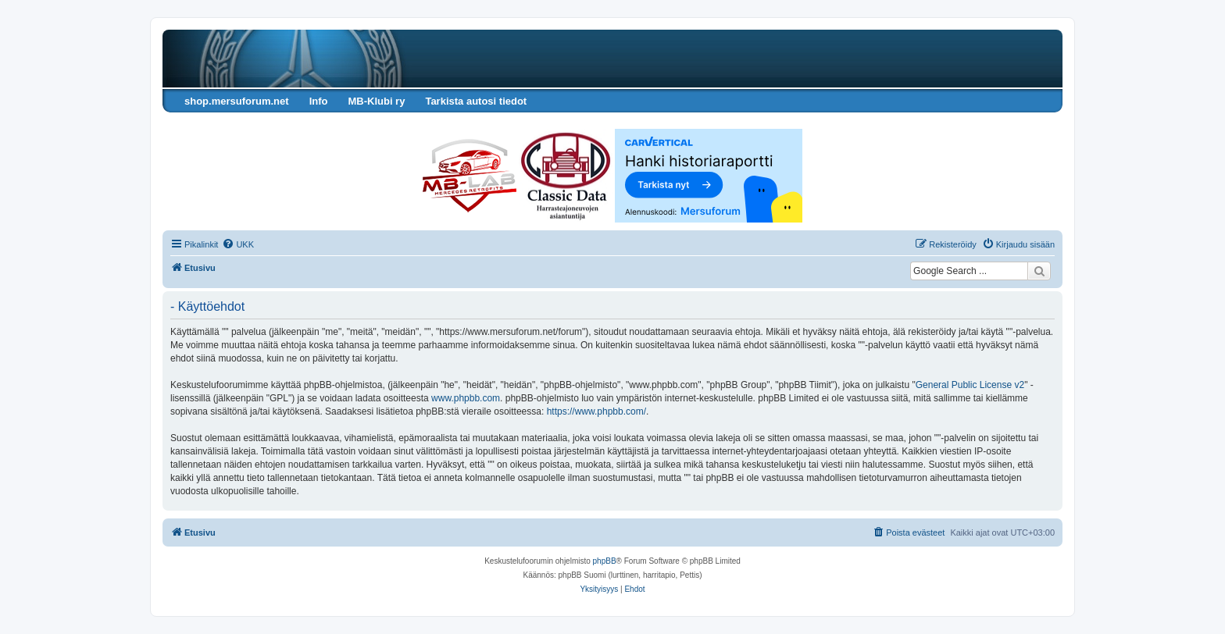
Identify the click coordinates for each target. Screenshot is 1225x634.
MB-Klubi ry (376, 101)
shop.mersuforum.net (236, 101)
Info (318, 101)
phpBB (604, 561)
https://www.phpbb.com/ (596, 411)
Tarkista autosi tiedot (476, 101)
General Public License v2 (970, 384)
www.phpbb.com (465, 398)
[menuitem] (238, 244)
